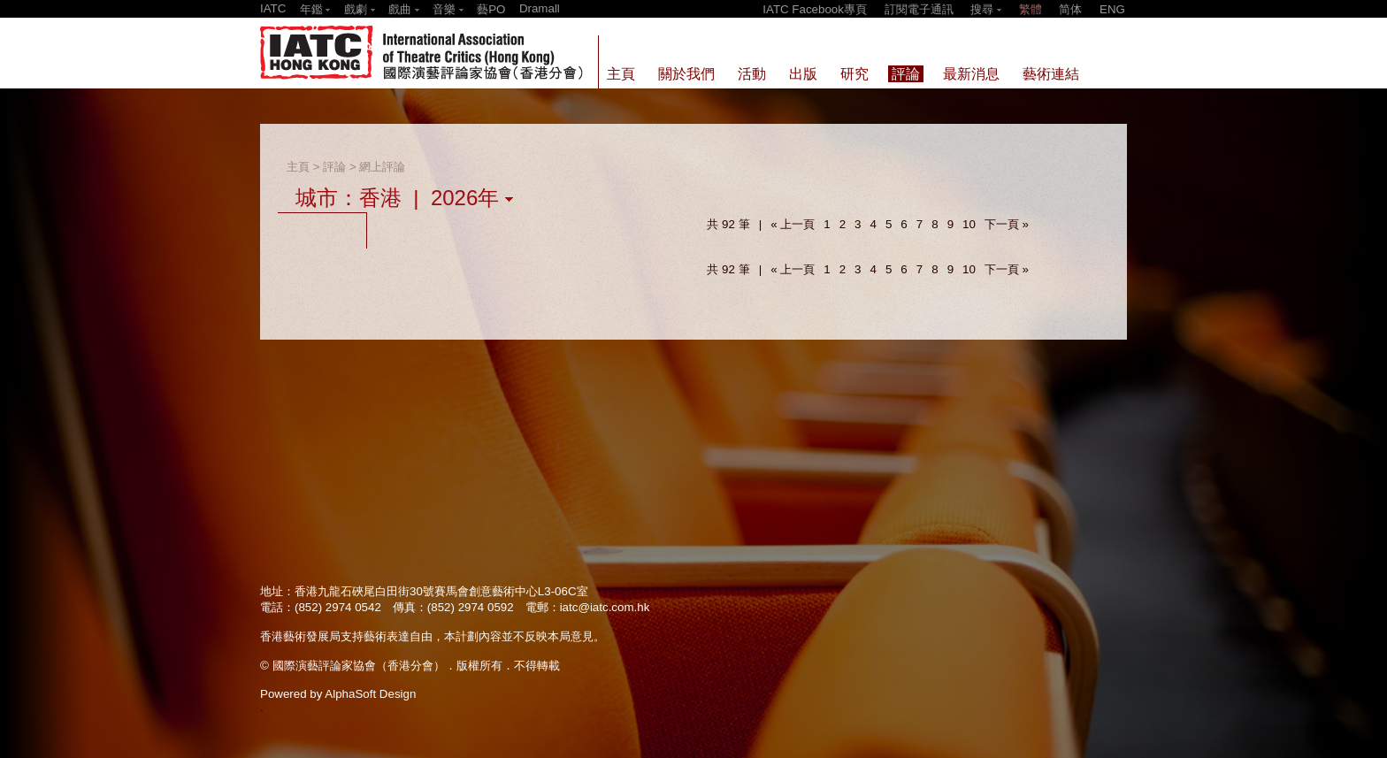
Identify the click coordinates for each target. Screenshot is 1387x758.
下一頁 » (1007, 224)
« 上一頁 (792, 224)
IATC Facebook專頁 (814, 9)
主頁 (298, 166)
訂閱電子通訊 (919, 9)
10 (969, 224)
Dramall (539, 8)
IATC (273, 8)
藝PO (491, 9)
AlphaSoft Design (370, 694)
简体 (1070, 9)
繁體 (1030, 9)
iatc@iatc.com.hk (605, 607)
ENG (1112, 9)
